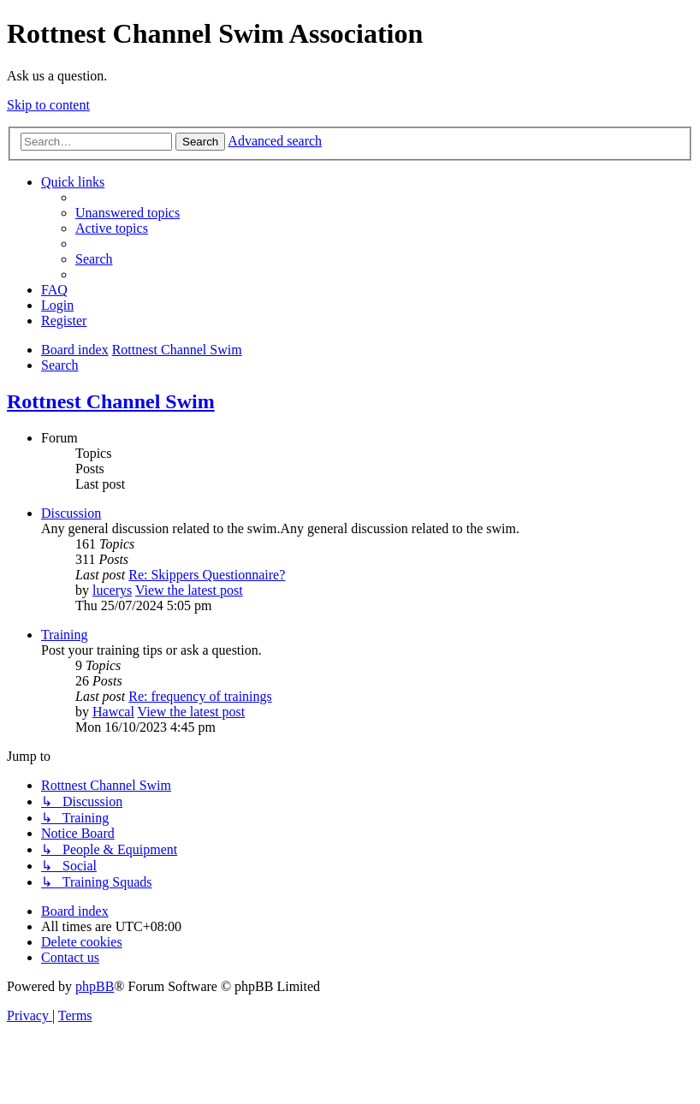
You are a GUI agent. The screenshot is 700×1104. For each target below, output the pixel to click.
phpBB (94, 986)
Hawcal (113, 711)
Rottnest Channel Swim (111, 401)
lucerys (112, 590)
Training (64, 634)
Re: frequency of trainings (200, 696)
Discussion (71, 513)
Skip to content (48, 105)
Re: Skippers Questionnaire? (206, 574)
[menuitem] (127, 212)
